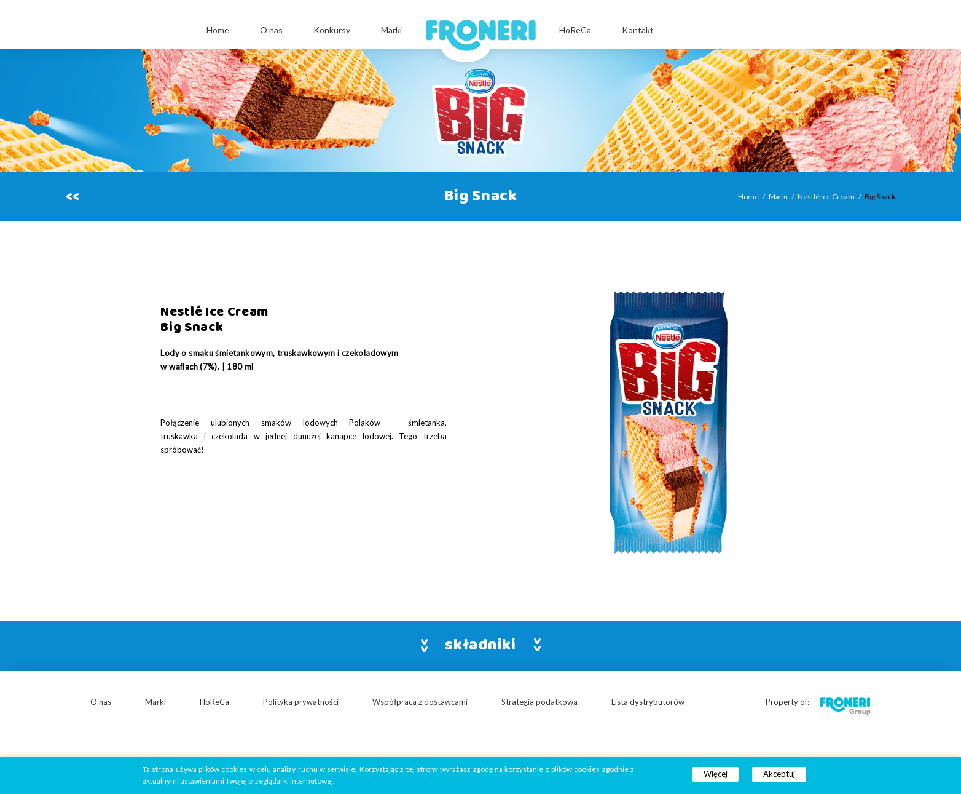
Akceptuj (779, 774)
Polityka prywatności (301, 702)
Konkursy (331, 30)
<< (72, 196)
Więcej (716, 774)
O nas (271, 30)
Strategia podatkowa (539, 702)
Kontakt (638, 30)
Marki (391, 30)
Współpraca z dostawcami (420, 702)
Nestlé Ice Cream (826, 196)
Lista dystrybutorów (647, 702)
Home (217, 30)
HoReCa (575, 30)
